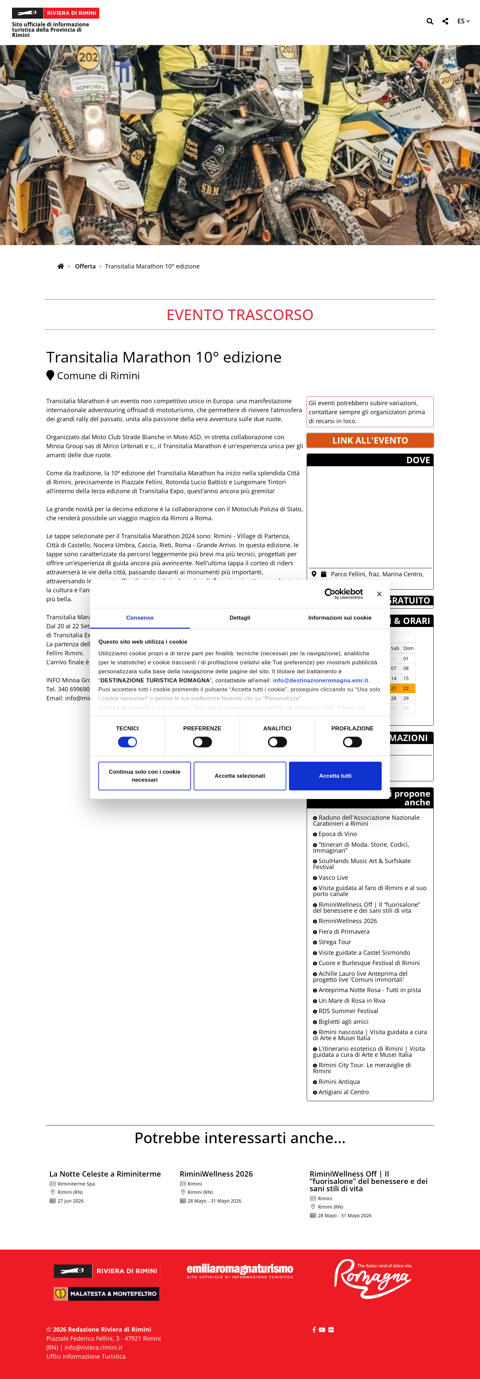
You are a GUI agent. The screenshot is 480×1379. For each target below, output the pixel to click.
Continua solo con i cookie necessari (145, 776)
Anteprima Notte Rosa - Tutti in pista (367, 990)
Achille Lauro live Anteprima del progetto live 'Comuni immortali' (360, 976)
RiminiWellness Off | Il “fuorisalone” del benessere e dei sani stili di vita (366, 907)
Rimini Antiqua (336, 1082)
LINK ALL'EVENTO (370, 440)
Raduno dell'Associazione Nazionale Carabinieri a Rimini (366, 820)
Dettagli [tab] (240, 618)
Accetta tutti (335, 776)
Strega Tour (332, 942)
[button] (430, 22)
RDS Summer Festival (345, 1011)
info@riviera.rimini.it (93, 1347)
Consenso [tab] (140, 618)
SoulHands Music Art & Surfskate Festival (362, 864)
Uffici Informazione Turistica (86, 1356)
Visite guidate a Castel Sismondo (361, 952)
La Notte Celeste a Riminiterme (105, 1173)
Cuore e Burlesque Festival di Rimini (366, 963)
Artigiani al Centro (341, 1092)
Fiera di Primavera (341, 931)
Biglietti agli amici (341, 1021)
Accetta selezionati (240, 776)
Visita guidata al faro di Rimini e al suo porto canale (370, 891)
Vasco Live (330, 877)
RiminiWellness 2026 (345, 921)
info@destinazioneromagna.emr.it (320, 680)
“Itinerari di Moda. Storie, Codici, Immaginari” (361, 847)
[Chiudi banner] (379, 594)
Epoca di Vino (335, 834)
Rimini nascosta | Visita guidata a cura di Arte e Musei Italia (370, 1035)
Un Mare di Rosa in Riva (349, 1000)
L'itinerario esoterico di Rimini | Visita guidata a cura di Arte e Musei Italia (369, 1052)
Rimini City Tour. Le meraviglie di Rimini (362, 1068)
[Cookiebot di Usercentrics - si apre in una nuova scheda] (334, 594)
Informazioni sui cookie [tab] (340, 618)
